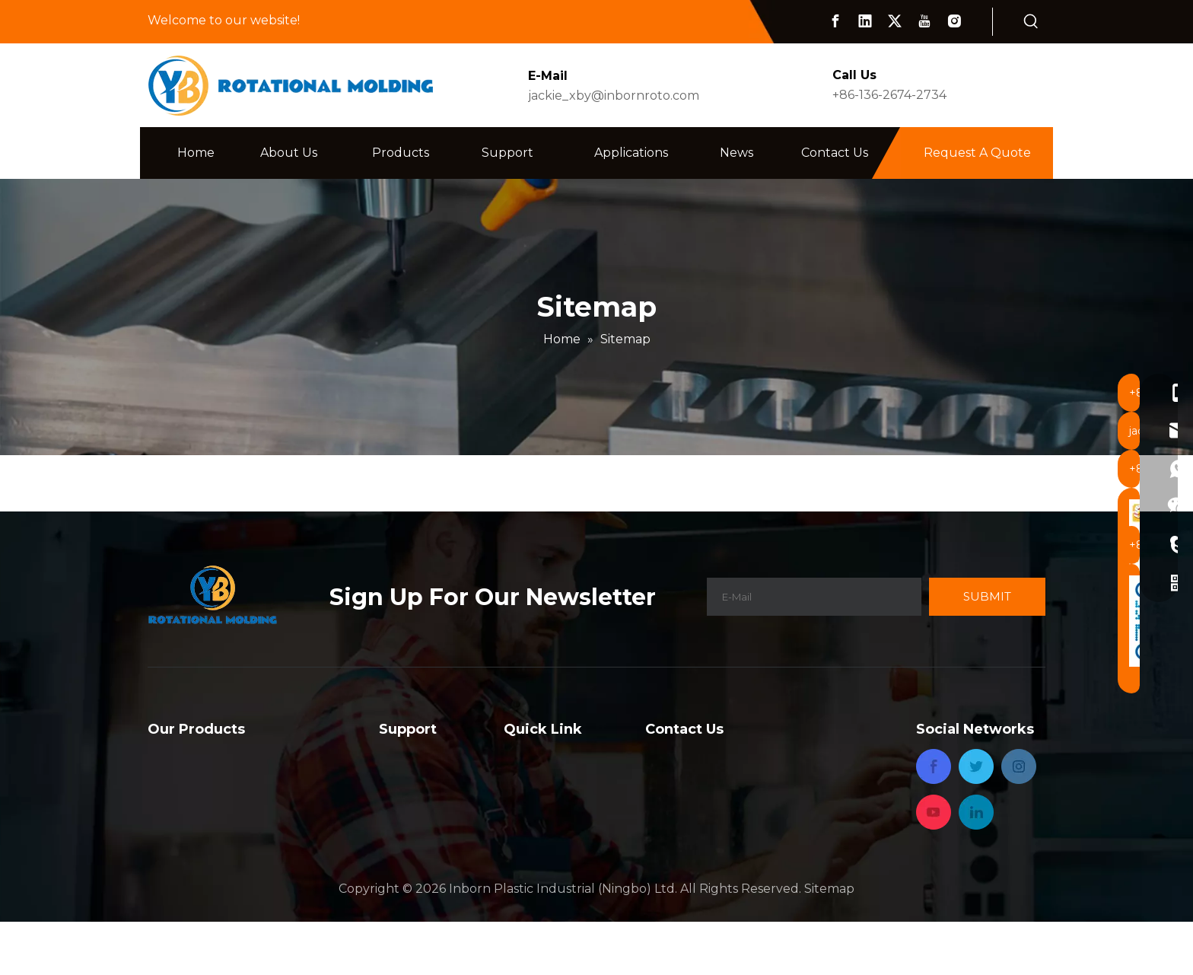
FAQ (392, 756)
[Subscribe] (987, 597)
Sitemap (829, 942)
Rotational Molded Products (234, 776)
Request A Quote (977, 152)
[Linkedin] (865, 21)
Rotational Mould (201, 756)
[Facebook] (835, 21)
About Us (532, 776)
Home (522, 756)
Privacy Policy (545, 859)
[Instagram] (954, 21)
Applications (540, 797)
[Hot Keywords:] (1031, 22)
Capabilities (413, 776)
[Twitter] (894, 21)
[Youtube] (924, 21)
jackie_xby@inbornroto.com (613, 95)
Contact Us (537, 838)
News (520, 818)
